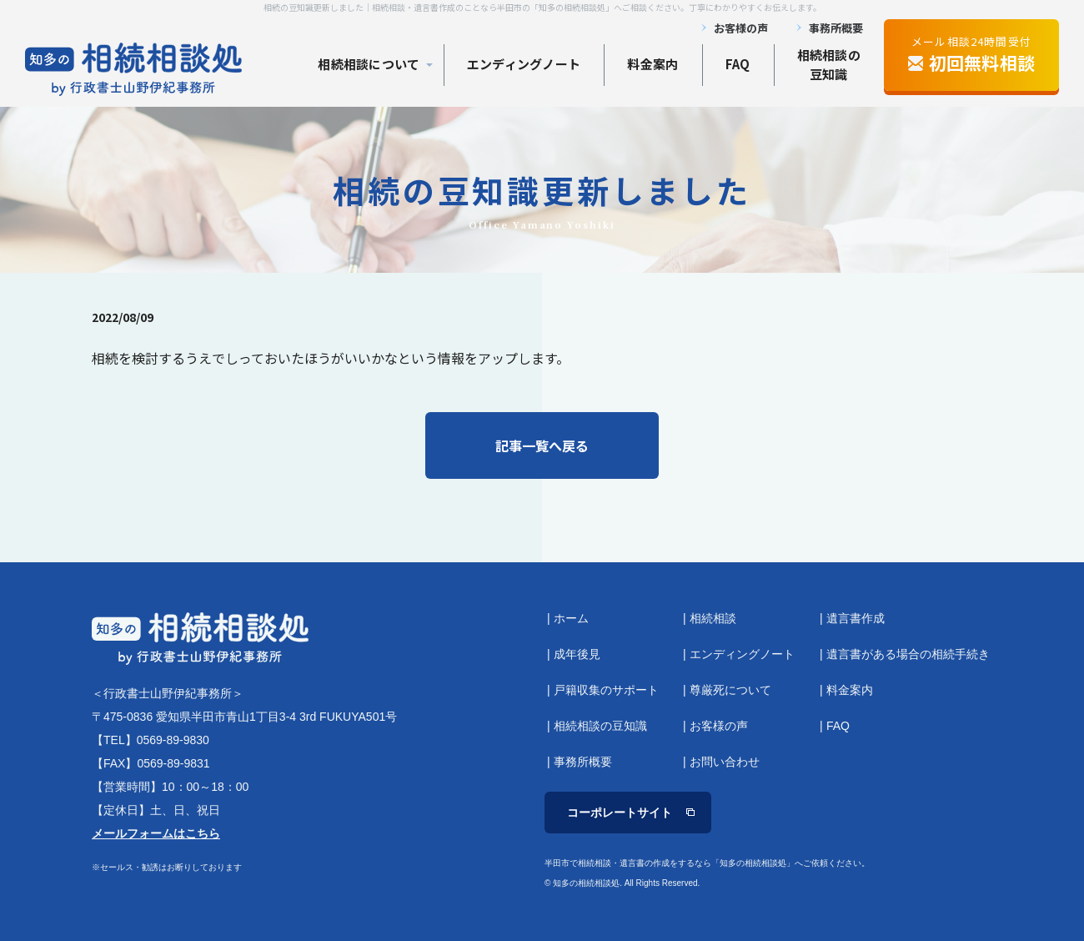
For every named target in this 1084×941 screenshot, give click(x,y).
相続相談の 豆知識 (829, 64)
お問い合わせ (725, 761)
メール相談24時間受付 (971, 54)
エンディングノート (524, 64)
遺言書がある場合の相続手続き (908, 654)
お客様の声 (741, 28)
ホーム (571, 618)
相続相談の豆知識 (600, 726)
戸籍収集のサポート (606, 690)
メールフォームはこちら (156, 833)
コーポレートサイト (619, 812)
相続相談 (713, 618)
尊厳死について (730, 690)
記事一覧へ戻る (542, 445)
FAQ (737, 64)
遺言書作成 (855, 618)
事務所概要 (836, 28)
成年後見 (577, 654)
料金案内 (652, 64)
